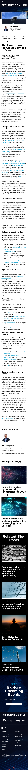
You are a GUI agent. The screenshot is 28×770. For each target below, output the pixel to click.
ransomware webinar (7, 418)
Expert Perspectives (5, 37)
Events (3, 749)
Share (5, 41)
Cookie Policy (18, 736)
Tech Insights (4, 741)
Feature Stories (5, 736)
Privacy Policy (18, 734)
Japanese (3, 744)
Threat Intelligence (6, 734)
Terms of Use (18, 745)
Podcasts (3, 746)
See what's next (14, 704)
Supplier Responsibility (21, 743)
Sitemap (17, 748)
